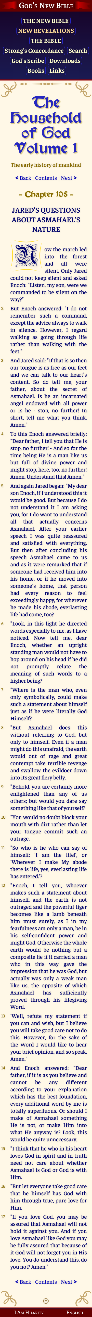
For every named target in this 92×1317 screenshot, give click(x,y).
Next (69, 177)
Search (78, 50)
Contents (46, 177)
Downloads (64, 60)
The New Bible (46, 20)
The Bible (46, 40)
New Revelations (46, 30)
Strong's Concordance (34, 50)
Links (57, 70)
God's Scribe (28, 60)
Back (23, 177)
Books (35, 70)
